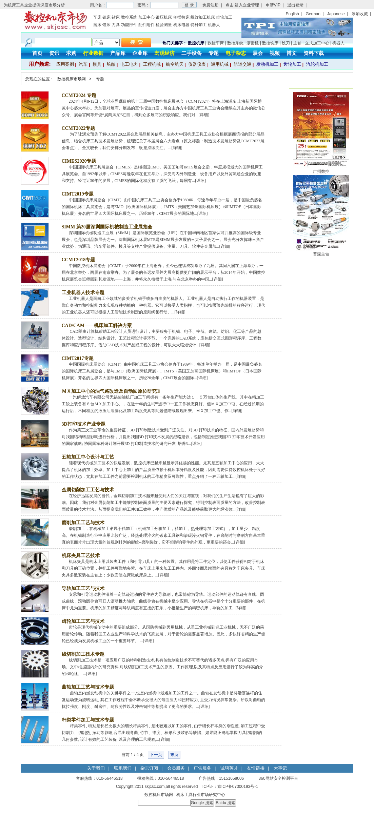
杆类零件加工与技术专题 (88, 719)
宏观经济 (164, 53)
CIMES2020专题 (79, 161)
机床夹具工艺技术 (81, 555)
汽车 (83, 64)
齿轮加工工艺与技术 (83, 621)
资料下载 (313, 53)
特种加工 (199, 24)
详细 (204, 115)
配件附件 (146, 24)
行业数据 (93, 53)
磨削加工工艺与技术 (83, 522)
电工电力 (129, 64)
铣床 (106, 17)
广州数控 (321, 171)
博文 (292, 53)
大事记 (280, 768)
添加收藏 (360, 14)
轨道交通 (242, 64)
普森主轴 (321, 254)
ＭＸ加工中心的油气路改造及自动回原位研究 (111, 391)
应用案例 (65, 64)
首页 (37, 53)
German (313, 14)
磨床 (97, 24)
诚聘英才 (229, 768)
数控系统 (129, 17)
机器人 (214, 24)
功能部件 (129, 24)
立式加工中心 (317, 43)
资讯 (54, 53)
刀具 (116, 24)
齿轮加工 (224, 17)
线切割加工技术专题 (83, 654)
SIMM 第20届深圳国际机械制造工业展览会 (107, 226)
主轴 (297, 43)
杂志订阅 (149, 768)
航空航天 (174, 64)
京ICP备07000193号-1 (237, 786)
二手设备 (191, 53)
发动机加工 (267, 64)
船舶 (110, 64)
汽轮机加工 (317, 64)
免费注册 (210, 5)
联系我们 (123, 768)
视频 (275, 53)
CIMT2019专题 (78, 194)
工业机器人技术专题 (83, 292)
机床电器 (181, 24)
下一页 (156, 754)
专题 (214, 53)
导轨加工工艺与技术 (83, 588)
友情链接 (255, 768)
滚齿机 (253, 43)
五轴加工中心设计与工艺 (88, 457)
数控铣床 (270, 43)
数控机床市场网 (71, 79)
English (292, 14)
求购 (71, 53)
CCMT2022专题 (78, 128)
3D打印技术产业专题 (83, 424)
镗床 (106, 24)
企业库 (139, 53)
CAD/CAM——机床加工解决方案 (97, 325)
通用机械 (220, 64)
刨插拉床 (181, 17)
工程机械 (152, 64)
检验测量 (164, 24)
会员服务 (176, 768)
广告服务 (202, 768)
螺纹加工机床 (203, 17)
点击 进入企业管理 (242, 5)
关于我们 (96, 768)
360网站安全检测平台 (278, 778)
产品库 (117, 53)
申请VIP (273, 5)
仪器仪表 (197, 64)
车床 (97, 17)
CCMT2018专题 (78, 259)
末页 (174, 754)
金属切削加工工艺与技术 (88, 489)
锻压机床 (164, 17)
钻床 (116, 17)
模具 (97, 64)
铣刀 (286, 43)
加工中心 (146, 17)
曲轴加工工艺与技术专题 (88, 687)
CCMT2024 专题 (79, 95)
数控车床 (216, 43)
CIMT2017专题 (78, 358)
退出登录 (295, 5)
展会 (258, 53)
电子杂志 (235, 53)
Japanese (336, 14)
